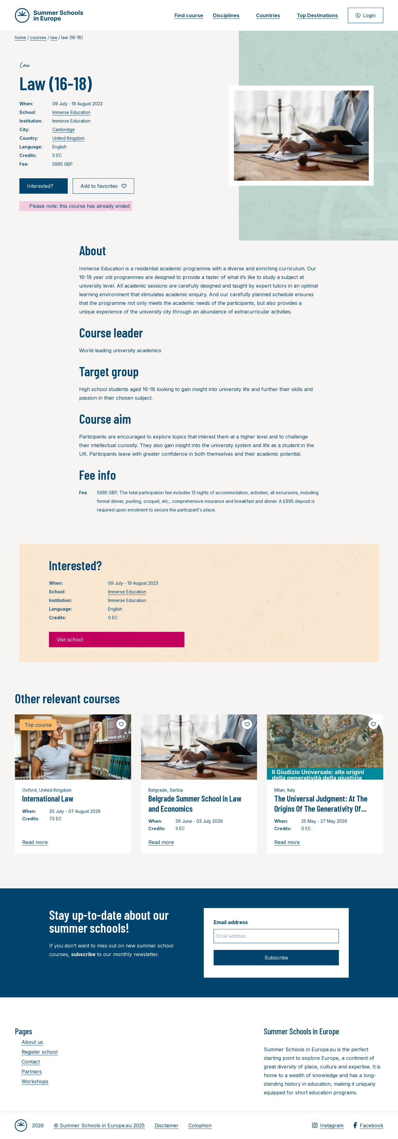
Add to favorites (103, 186)
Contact (27, 1062)
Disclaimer (167, 1125)
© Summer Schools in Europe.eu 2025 (99, 1125)
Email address (231, 922)
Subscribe (276, 958)
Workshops (31, 1081)
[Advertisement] (200, 1060)
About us (29, 1042)
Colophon (199, 1125)
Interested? (43, 186)
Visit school (117, 639)
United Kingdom (68, 138)
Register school (36, 1052)
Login (366, 15)
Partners (28, 1071)
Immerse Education (71, 112)
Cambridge (63, 129)
